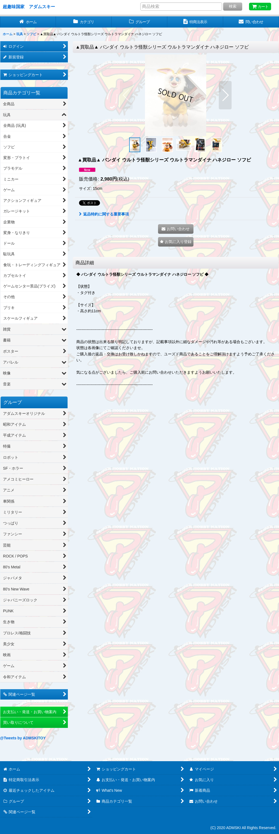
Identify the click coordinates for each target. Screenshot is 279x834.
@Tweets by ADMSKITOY (23, 738)
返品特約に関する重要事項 (104, 214)
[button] (126, 95)
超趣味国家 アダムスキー (29, 6)
